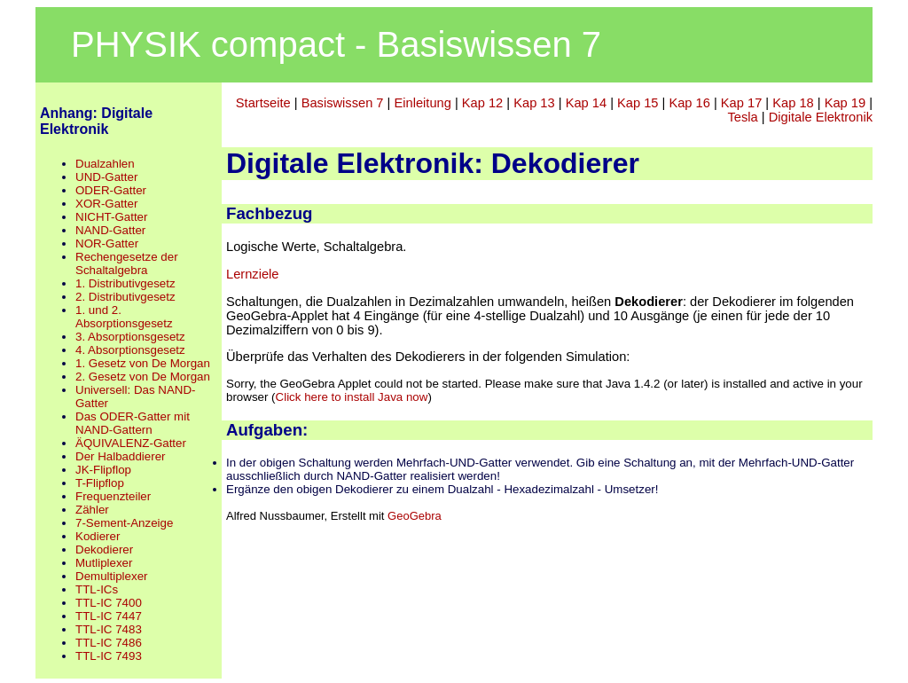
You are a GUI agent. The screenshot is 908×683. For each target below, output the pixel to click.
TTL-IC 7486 (108, 642)
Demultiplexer (111, 576)
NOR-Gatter (106, 243)
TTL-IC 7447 (108, 616)
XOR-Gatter (106, 203)
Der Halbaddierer (120, 456)
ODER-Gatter (110, 190)
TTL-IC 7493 (108, 656)
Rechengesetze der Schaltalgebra (126, 263)
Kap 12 (482, 103)
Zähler (92, 509)
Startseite (263, 103)
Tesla (743, 117)
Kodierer (97, 536)
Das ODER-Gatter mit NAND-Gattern (132, 423)
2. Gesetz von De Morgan (142, 376)
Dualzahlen (105, 163)
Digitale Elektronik (821, 117)
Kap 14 (586, 103)
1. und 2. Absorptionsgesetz (124, 316)
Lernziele (252, 274)
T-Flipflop (99, 483)
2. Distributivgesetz (125, 296)
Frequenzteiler (113, 496)
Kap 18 (792, 103)
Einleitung (422, 103)
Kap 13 (533, 103)
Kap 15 (637, 103)
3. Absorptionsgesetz (130, 336)
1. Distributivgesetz (125, 283)
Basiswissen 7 (342, 103)
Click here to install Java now (352, 397)
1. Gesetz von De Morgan (142, 363)
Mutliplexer (103, 562)
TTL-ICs (96, 589)
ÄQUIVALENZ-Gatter (130, 443)
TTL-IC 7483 (108, 629)
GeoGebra (414, 515)
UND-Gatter (106, 177)
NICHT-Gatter (111, 217)
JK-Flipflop (103, 469)
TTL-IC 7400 (108, 602)
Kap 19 (845, 103)
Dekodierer (104, 549)
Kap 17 (741, 103)
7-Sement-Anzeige (124, 523)
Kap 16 (689, 103)
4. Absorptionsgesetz (130, 350)
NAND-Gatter (110, 230)
